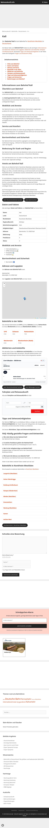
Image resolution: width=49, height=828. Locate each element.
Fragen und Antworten (14, 77)
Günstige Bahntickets (10, 743)
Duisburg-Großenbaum (10, 485)
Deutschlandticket (9, 740)
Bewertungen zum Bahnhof (16, 79)
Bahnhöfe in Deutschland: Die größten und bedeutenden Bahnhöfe (24, 759)
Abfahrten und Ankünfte (32, 50)
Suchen (37, 411)
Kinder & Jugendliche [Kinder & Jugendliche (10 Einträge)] (19, 702)
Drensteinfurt (7, 502)
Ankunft (42, 365)
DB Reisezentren (8, 766)
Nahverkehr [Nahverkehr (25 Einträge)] (30, 702)
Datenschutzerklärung (32, 810)
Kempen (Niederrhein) (10, 491)
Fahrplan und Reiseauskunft (16, 73)
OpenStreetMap (43, 318)
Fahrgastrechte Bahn (10, 764)
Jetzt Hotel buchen (31, 200)
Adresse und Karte (13, 68)
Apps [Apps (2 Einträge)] (4, 699)
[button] (25, 298)
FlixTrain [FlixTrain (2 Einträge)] (33, 699)
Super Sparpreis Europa (11, 747)
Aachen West (7, 519)
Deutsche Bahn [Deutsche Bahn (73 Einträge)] (13, 698)
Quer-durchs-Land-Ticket (11, 745)
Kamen (5, 514)
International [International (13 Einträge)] (7, 702)
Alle (5, 372)
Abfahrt (37, 365)
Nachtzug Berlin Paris (10, 778)
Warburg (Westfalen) (9, 508)
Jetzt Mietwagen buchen (33, 387)
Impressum (21, 810)
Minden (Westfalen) (9, 496)
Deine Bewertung (8, 555)
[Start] (13, 402)
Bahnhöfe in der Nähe (14, 69)
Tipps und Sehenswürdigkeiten (29, 51)
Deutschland (22, 31)
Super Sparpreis (8, 749)
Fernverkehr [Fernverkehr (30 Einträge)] (26, 699)
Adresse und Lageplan (17, 50)
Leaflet (36, 318)
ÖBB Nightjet (7, 787)
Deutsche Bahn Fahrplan (11, 761)
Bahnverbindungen (9, 799)
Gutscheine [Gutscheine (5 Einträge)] (38, 699)
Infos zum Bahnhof (13, 64)
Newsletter (14, 810)
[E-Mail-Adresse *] (24, 620)
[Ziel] (36, 402)
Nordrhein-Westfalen (35, 41)
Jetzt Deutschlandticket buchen (13, 200)
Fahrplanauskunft (9, 796)
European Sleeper (9, 785)
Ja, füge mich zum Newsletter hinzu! (13, 570)
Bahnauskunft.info (8, 2)
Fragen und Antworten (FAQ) (23, 53)
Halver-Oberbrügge (9, 479)
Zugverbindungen (9, 801)
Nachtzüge (7, 768)
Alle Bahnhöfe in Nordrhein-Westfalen (15, 525)
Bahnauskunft (6, 31)
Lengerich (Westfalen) (10, 473)
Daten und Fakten (13, 66)
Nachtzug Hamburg (9, 780)
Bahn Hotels (7, 803)
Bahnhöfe (14, 31)
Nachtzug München (9, 782)
